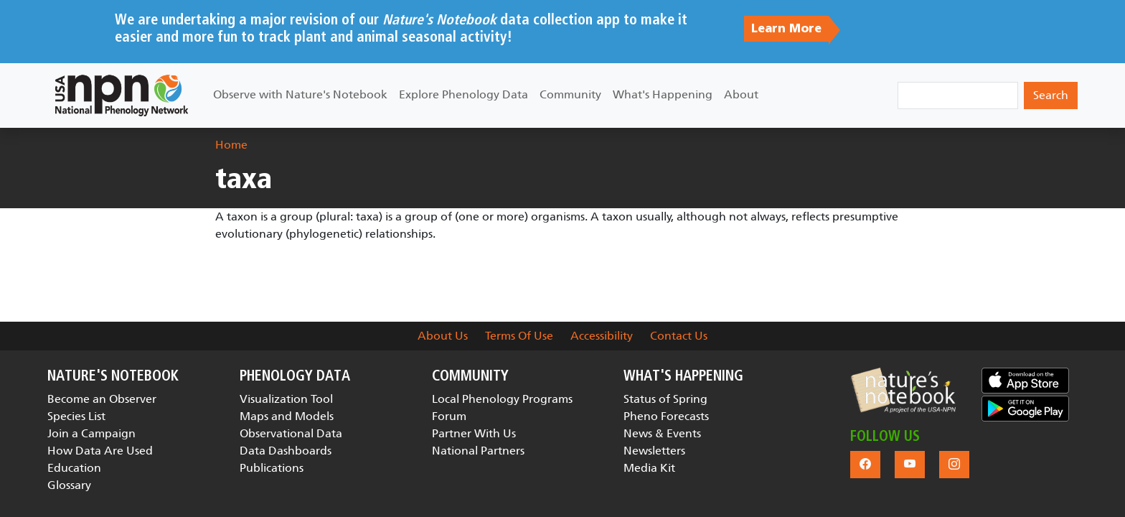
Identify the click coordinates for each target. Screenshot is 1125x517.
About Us (443, 336)
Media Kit (649, 468)
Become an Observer (101, 399)
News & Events (662, 433)
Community (570, 94)
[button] (903, 390)
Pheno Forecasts (666, 416)
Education (74, 468)
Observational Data (291, 433)
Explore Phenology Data (463, 94)
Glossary (69, 485)
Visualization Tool (286, 399)
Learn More (786, 28)
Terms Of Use (519, 336)
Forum (449, 416)
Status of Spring (665, 399)
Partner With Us (474, 433)
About (741, 94)
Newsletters (654, 450)
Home (231, 145)
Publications (271, 468)
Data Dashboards (285, 450)
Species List (76, 416)
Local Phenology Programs (502, 399)
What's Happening (662, 94)
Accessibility (601, 336)
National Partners (478, 450)
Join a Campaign (91, 433)
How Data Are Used (100, 450)
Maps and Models (287, 416)
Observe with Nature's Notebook (300, 94)
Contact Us (678, 336)
